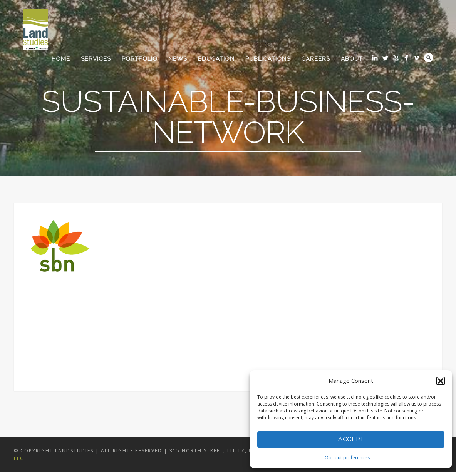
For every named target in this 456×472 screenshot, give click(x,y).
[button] (440, 381)
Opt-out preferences (347, 457)
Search (428, 57)
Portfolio (140, 58)
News (177, 58)
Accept (351, 439)
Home (61, 58)
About (352, 58)
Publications (267, 58)
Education (216, 58)
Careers (315, 58)
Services (96, 58)
